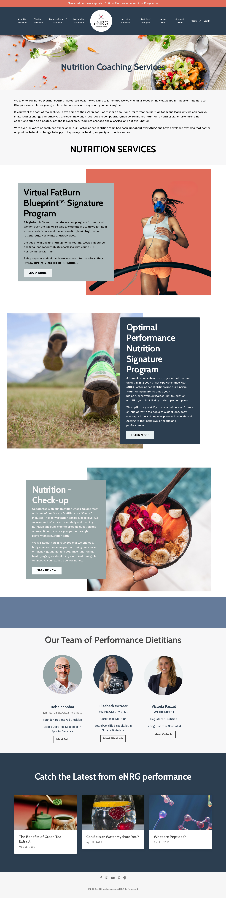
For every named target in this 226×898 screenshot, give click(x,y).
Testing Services (38, 21)
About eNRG (163, 21)
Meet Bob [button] (62, 741)
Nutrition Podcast (125, 21)
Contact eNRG (179, 21)
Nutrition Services (22, 21)
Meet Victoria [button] (163, 736)
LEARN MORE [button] (38, 273)
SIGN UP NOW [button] (47, 572)
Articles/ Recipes (146, 21)
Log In (207, 21)
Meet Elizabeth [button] (113, 740)
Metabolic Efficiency (78, 21)
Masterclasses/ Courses (58, 21)
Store (196, 21)
